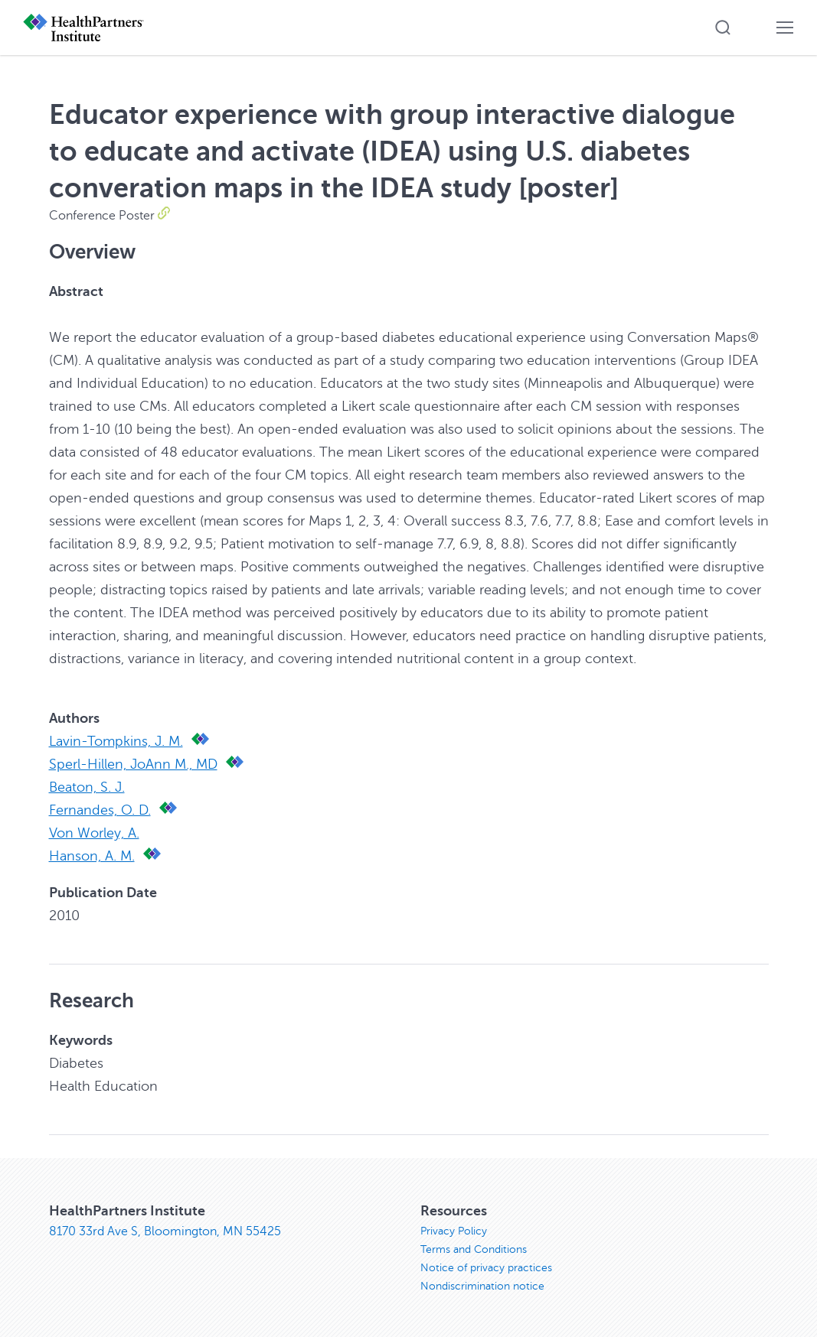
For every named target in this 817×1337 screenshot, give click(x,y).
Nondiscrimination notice (482, 1286)
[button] (723, 27)
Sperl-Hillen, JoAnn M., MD (133, 764)
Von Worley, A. (94, 833)
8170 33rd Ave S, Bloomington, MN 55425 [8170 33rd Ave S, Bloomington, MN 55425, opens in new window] (165, 1231)
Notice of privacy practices (486, 1268)
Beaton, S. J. (87, 787)
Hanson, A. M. (92, 856)
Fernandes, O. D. (100, 810)
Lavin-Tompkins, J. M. (116, 741)
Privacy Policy (453, 1231)
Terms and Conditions (473, 1249)
